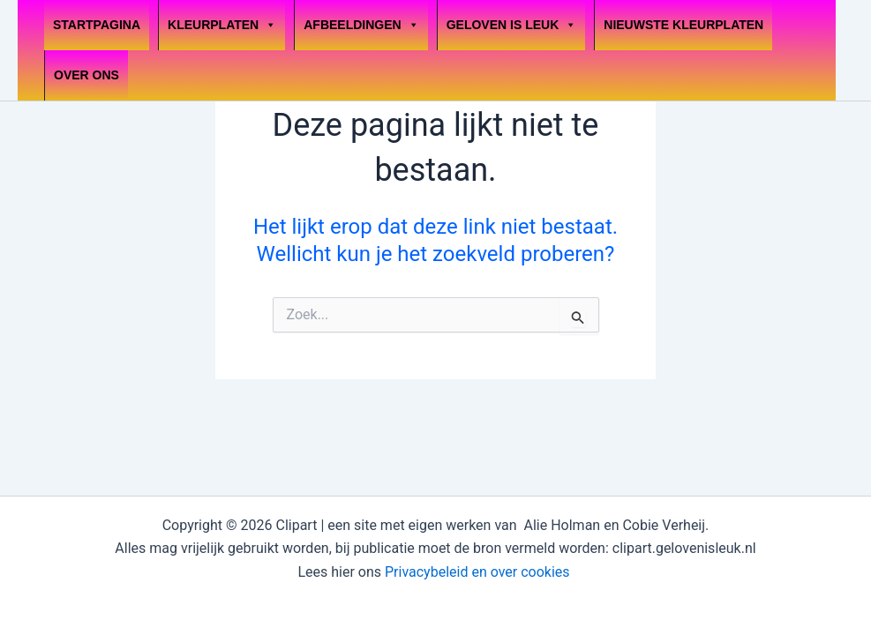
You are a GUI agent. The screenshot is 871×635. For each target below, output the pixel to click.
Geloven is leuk (512, 25)
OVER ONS (86, 75)
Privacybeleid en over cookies (479, 572)
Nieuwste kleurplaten (683, 25)
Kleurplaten (222, 25)
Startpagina (96, 25)
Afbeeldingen (361, 25)
